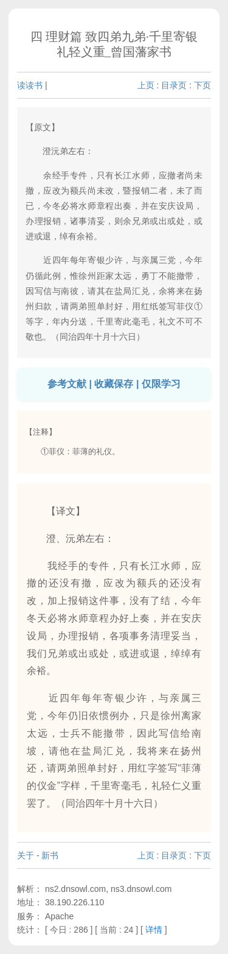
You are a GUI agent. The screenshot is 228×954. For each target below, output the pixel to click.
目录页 (174, 85)
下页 (202, 85)
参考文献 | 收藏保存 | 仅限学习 (114, 384)
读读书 (30, 85)
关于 (25, 855)
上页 (145, 85)
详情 (154, 930)
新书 (49, 855)
